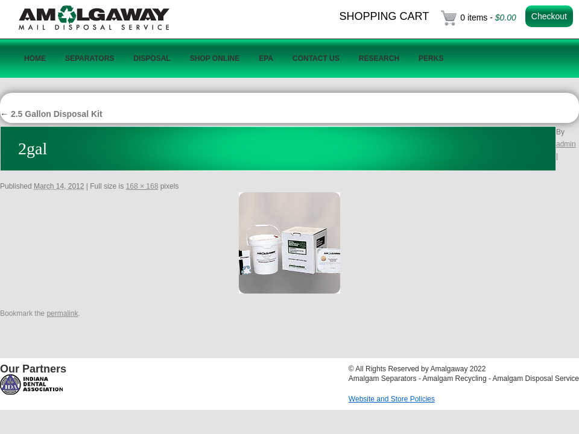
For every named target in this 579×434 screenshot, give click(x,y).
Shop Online (214, 58)
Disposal (151, 58)
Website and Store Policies (392, 399)
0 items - (488, 17)
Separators (89, 58)
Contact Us (316, 58)
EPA (266, 58)
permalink (62, 313)
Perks (431, 58)
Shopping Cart (384, 16)
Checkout (549, 16)
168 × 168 (142, 186)
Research (379, 58)
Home (35, 58)
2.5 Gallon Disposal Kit (51, 114)
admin (566, 144)
